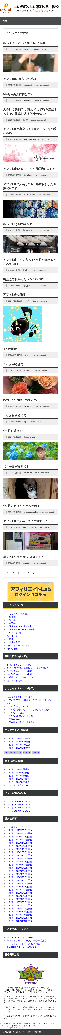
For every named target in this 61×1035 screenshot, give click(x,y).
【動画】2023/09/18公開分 (19, 893)
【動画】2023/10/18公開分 (19, 890)
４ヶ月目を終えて (14, 415)
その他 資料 (12, 648)
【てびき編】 (17, 614)
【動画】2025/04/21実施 (18, 745)
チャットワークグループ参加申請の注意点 (27, 940)
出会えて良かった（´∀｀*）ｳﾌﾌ (23, 279)
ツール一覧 (12, 636)
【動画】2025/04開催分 (18, 776)
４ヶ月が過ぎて (13, 364)
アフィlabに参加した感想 (19, 79)
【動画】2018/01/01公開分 (19, 921)
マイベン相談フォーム (17, 785)
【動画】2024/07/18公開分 (19, 862)
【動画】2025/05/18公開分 (19, 833)
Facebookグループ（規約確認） (22, 947)
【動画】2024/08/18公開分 (19, 858)
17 (27, 573)
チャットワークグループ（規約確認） (24, 944)
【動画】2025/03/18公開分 (19, 840)
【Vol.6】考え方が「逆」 (19, 706)
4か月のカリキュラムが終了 (21, 506)
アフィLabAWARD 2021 (18, 811)
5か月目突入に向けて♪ (17, 94)
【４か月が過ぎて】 (16, 466)
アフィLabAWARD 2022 (18, 808)
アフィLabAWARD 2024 (18, 801)
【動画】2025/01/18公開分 (19, 843)
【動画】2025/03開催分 (18, 779)
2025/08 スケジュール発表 (19, 671)
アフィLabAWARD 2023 (18, 804)
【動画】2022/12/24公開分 (19, 915)
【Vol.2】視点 (13, 719)
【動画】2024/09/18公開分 (19, 855)
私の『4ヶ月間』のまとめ (20, 400)
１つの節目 (10, 349)
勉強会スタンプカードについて (21, 677)
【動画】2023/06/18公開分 (19, 902)
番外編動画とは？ (15, 827)
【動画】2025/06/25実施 (18, 738)
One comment (45, 527)
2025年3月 (36, 752)
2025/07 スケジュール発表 (19, 674)
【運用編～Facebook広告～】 (21, 629)
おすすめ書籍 (13, 642)
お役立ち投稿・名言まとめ (19, 645)
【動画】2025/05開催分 (18, 772)
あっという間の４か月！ (19, 224)
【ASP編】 (12, 623)
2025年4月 (27, 752)
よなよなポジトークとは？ (19, 697)
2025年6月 (8, 752)
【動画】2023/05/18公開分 (19, 905)
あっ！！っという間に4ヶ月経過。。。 (28, 43)
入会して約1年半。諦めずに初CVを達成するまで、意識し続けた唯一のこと (30, 111)
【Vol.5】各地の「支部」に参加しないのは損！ (29, 709)
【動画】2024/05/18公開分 (19, 868)
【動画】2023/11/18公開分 (19, 887)
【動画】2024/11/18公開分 (19, 849)
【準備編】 (12, 617)
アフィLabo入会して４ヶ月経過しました (29, 169)
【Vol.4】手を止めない (17, 713)
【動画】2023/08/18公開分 (19, 896)
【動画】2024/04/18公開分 (19, 871)
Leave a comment (40, 49)
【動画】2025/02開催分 (18, 782)
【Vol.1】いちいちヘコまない (21, 722)
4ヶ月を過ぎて (12, 431)
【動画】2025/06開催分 (18, 769)
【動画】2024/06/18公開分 (19, 865)
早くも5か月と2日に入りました (23, 557)
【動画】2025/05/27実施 (18, 741)
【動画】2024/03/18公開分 (19, 874)
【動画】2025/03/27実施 (18, 748)
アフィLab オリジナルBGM (20, 937)
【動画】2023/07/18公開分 (19, 899)
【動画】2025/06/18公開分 (19, 830)
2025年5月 (17, 752)
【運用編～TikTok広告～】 (19, 626)
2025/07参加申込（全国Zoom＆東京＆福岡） (28, 668)
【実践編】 (12, 620)
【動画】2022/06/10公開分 (19, 918)
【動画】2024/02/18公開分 (19, 877)
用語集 (10, 639)
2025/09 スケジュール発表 (19, 665)
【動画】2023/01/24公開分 (19, 912)
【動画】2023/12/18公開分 (19, 883)
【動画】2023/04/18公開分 (19, 908)
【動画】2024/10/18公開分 (19, 852)
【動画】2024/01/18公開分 (19, 880)
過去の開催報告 (14, 680)
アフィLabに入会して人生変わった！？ (28, 521)
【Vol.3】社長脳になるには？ (21, 716)
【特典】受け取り (15, 633)
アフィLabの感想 (14, 294)
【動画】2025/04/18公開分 (19, 836)
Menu (5, 21)
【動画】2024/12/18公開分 (19, 846)
